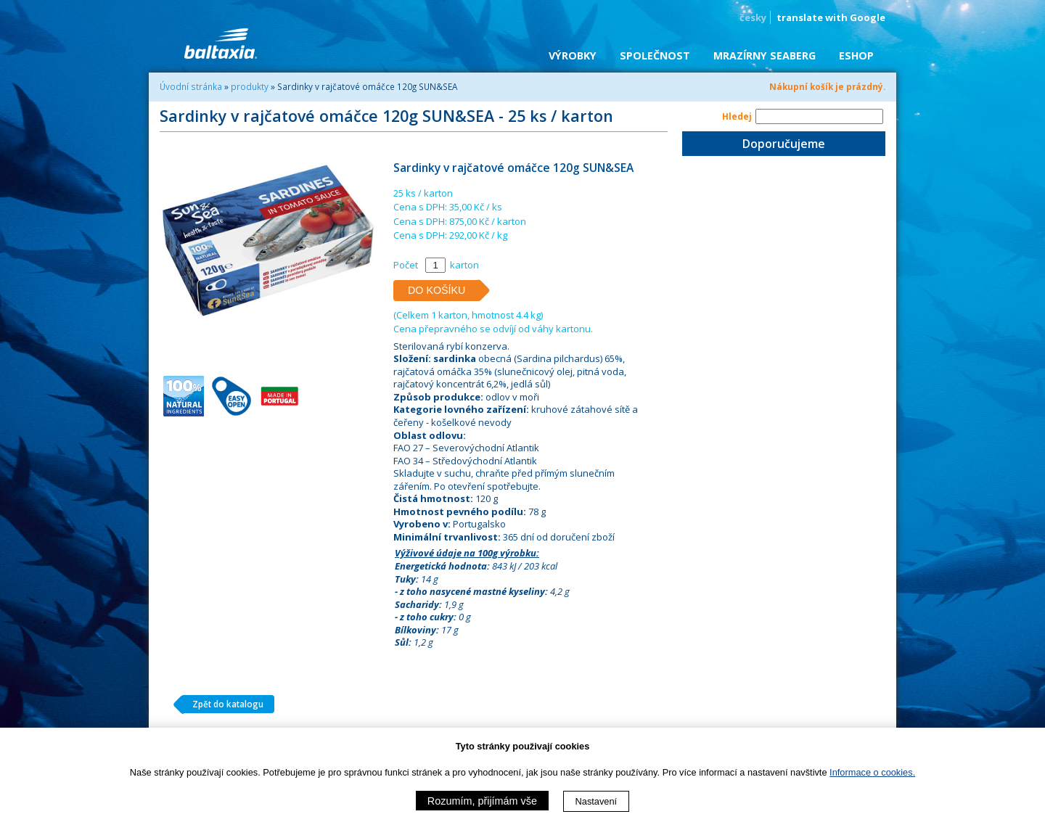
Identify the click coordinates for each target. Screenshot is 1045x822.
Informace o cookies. (872, 772)
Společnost (655, 55)
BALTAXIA (220, 43)
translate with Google (830, 17)
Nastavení (596, 801)
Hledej (737, 116)
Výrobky (573, 55)
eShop (856, 55)
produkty (250, 86)
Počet (405, 264)
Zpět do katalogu (222, 704)
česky (752, 17)
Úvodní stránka (191, 86)
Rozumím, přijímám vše (482, 801)
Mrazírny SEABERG (764, 55)
